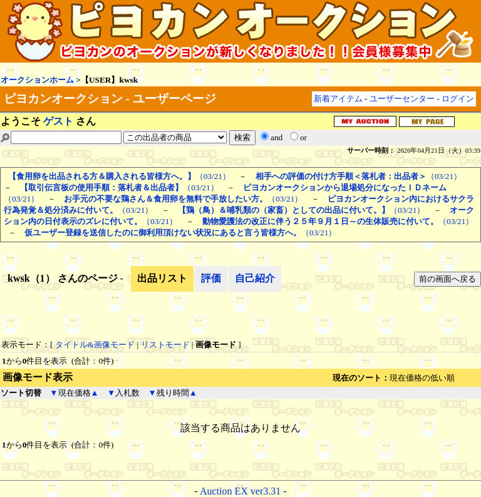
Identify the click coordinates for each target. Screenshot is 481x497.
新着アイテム (338, 98)
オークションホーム (37, 80)
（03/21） (119, 176)
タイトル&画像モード (95, 344)
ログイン (458, 98)
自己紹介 (255, 278)
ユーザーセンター (402, 98)
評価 (211, 278)
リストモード (165, 344)
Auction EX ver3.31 (240, 491)
